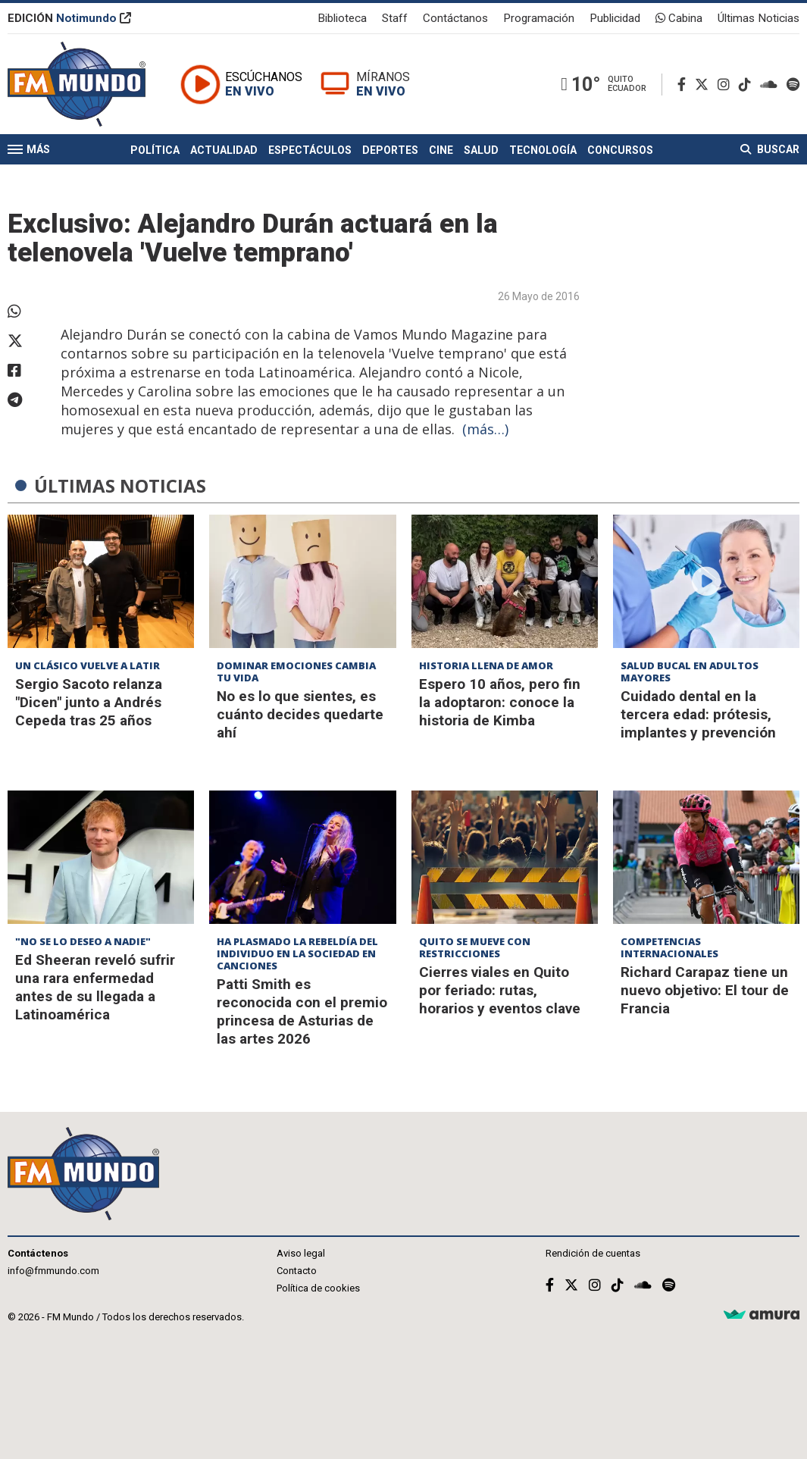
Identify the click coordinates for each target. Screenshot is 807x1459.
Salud (481, 150)
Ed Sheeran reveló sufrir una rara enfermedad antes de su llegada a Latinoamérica (95, 987)
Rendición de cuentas (593, 1253)
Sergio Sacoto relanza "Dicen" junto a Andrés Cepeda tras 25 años (88, 702)
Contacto (297, 1270)
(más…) (485, 429)
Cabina (678, 18)
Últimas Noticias (758, 18)
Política (155, 150)
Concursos (620, 150)
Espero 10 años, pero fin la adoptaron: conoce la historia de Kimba (499, 702)
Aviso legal (301, 1253)
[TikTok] (748, 84)
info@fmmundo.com (53, 1270)
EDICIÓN (69, 18)
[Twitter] (705, 84)
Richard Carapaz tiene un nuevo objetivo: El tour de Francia (705, 990)
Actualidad (224, 150)
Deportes (390, 150)
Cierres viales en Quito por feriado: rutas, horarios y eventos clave (499, 990)
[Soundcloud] (772, 84)
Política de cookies (318, 1288)
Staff (395, 18)
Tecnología (543, 150)
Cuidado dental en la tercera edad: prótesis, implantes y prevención (698, 714)
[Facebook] (684, 84)
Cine (441, 150)
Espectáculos (310, 150)
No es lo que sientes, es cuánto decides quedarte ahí (300, 714)
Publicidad (615, 18)
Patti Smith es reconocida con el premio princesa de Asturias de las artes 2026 (302, 1011)
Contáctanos (455, 18)
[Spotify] (793, 84)
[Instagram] (727, 84)
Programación (538, 18)
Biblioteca (342, 18)
